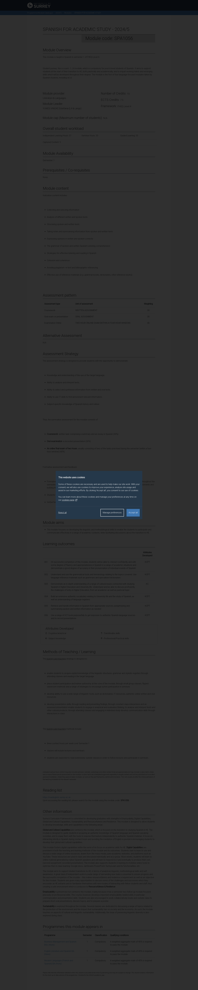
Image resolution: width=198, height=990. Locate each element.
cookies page (70, 500)
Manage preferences (112, 512)
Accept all (133, 512)
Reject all (62, 512)
